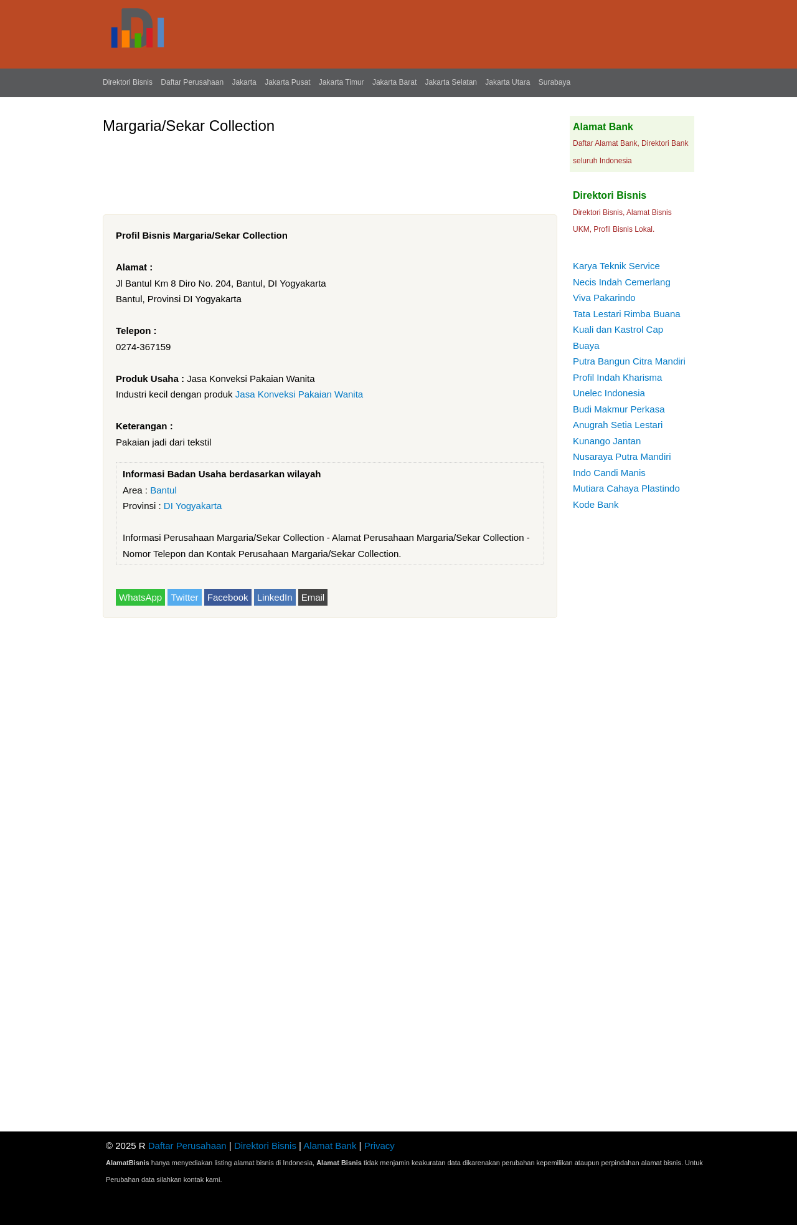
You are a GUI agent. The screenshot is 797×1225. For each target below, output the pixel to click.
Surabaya (554, 82)
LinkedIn (275, 597)
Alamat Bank (329, 1145)
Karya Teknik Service (616, 265)
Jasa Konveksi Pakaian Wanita (299, 394)
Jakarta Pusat (287, 82)
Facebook (227, 597)
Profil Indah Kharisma (617, 377)
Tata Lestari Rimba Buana (627, 313)
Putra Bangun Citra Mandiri (629, 361)
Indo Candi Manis (609, 472)
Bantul (163, 490)
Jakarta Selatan (451, 82)
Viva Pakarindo (604, 297)
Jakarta (244, 82)
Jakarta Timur (341, 82)
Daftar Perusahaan (192, 82)
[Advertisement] (329, 169)
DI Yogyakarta (193, 505)
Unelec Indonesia (609, 393)
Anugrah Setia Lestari (618, 424)
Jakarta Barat (394, 82)
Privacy (379, 1145)
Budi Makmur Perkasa (619, 409)
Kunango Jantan (607, 441)
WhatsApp (140, 597)
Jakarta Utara (507, 82)
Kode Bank (595, 504)
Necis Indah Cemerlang (622, 282)
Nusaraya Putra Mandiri (622, 456)
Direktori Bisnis (128, 82)
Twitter (184, 597)
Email (313, 597)
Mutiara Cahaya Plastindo (626, 488)
